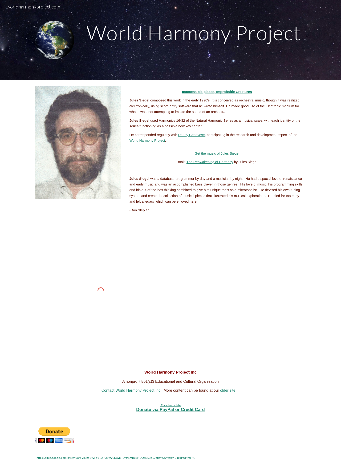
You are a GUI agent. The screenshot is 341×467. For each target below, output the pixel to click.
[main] (193, 32)
